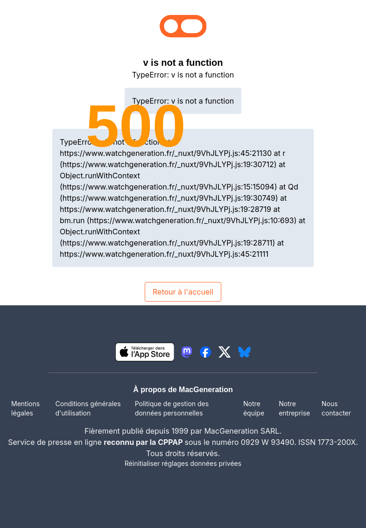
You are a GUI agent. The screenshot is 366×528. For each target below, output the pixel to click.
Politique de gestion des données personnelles (172, 408)
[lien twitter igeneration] (224, 352)
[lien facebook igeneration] (205, 352)
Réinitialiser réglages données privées (183, 463)
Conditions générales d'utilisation (88, 408)
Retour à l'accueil (183, 291)
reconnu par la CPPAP (144, 442)
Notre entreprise (294, 408)
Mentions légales (25, 408)
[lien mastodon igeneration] (187, 352)
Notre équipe (253, 408)
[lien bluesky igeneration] (244, 352)
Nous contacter (336, 408)
